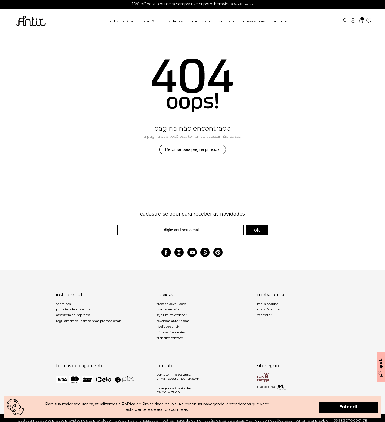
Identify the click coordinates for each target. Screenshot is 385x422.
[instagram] (180, 253)
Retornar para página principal (192, 149)
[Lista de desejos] (369, 20)
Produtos (201, 21)
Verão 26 (151, 21)
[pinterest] (218, 253)
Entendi (348, 406)
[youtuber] (193, 253)
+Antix (278, 21)
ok (257, 230)
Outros (227, 21)
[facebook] (167, 253)
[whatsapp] (206, 253)
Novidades (174, 21)
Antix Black (125, 21)
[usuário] (353, 20)
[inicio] (31, 18)
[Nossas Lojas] (252, 21)
